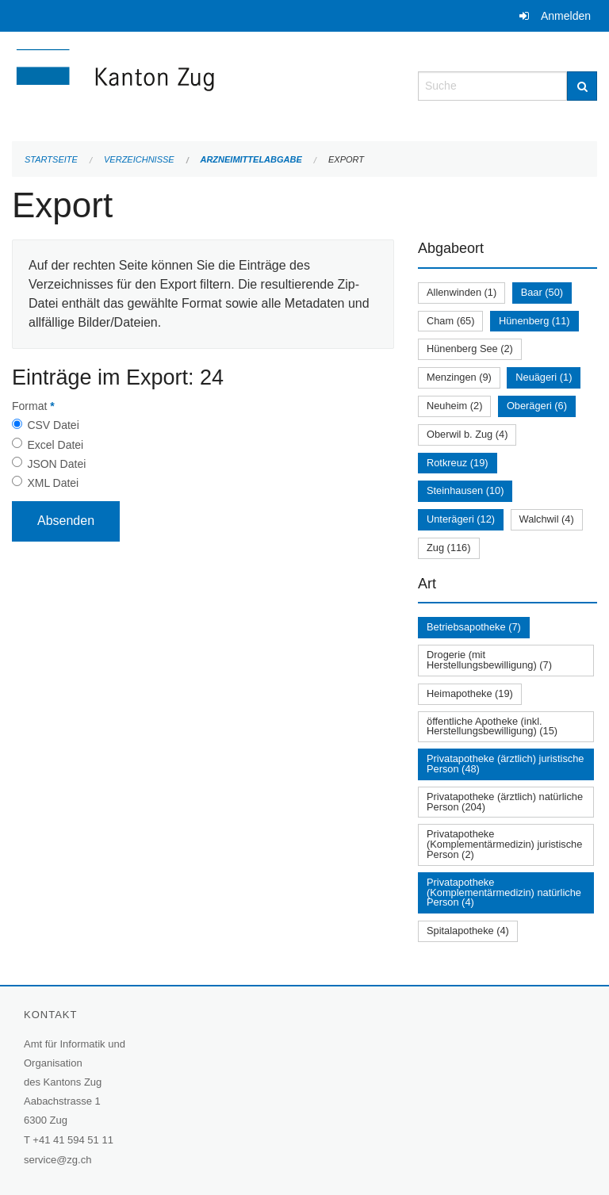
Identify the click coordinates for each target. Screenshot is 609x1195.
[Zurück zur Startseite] (203, 84)
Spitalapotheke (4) (468, 930)
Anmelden (566, 16)
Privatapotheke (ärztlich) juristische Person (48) (505, 764)
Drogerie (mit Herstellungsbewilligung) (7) (489, 660)
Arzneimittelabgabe (250, 159)
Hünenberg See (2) (470, 348)
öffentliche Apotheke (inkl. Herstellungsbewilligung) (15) (492, 726)
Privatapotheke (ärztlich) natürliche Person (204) (505, 802)
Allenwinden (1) (461, 292)
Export (346, 159)
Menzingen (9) (459, 377)
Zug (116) (448, 547)
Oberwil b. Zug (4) (467, 434)
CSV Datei (53, 425)
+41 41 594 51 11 (73, 1140)
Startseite (51, 159)
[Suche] (582, 86)
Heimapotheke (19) (470, 693)
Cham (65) (450, 321)
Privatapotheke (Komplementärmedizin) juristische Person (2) (504, 844)
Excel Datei (55, 445)
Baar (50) (542, 292)
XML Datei (53, 483)
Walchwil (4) (546, 519)
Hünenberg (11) (534, 321)
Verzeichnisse (139, 159)
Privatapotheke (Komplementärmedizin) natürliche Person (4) (504, 892)
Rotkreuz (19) (457, 463)
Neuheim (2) (454, 406)
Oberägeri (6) (537, 406)
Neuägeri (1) (543, 377)
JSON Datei (56, 464)
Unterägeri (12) (461, 519)
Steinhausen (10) (465, 490)
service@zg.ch (57, 1160)
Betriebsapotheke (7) (474, 627)
